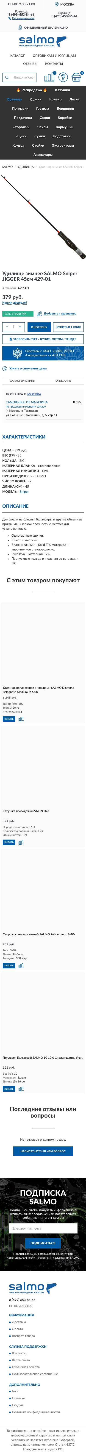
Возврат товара (23, 1336)
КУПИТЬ (9, 719)
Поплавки (20, 108)
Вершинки (65, 108)
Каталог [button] (17, 55)
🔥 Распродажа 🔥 (31, 90)
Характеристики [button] (22, 380)
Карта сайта (21, 1360)
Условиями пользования (53, 1257)
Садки (45, 118)
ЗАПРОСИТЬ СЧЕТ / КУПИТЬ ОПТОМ (43, 339)
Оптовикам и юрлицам (54, 55)
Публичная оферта (26, 1367)
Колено (55, 99)
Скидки (17, 1405)
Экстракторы (63, 145)
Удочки (36, 99)
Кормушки (64, 127)
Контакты (54, 64)
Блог (15, 1391)
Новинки (18, 1398)
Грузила (42, 108)
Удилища (14, 99)
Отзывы (30, 64)
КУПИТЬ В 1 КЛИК (68, 327)
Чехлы (42, 127)
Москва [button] (34, 394)
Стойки (38, 145)
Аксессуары (43, 155)
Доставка (19, 1322)
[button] (21, 18)
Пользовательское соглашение (35, 1374)
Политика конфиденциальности (36, 1412)
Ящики (21, 136)
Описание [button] (63, 380)
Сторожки (21, 127)
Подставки (62, 136)
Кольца (18, 145)
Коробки (65, 118)
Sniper (24, 491)
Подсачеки (23, 118)
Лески (74, 99)
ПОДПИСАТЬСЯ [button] (43, 1243)
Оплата (17, 1329)
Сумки (39, 136)
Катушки (62, 90)
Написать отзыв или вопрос (43, 1151)
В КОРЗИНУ (39, 327)
